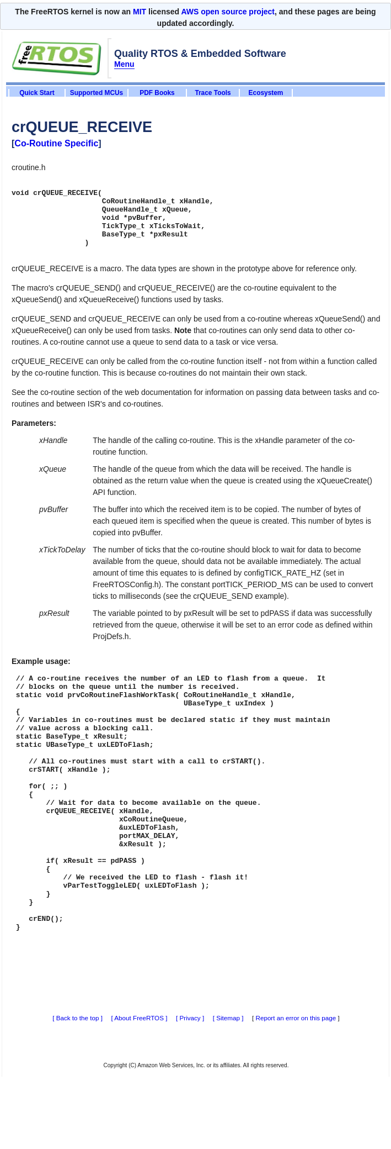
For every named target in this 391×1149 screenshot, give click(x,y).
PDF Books (157, 93)
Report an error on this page (296, 1084)
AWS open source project (228, 11)
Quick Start (36, 93)
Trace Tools (213, 93)
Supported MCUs (96, 93)
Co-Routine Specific (56, 143)
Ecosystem (266, 93)
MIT (139, 11)
